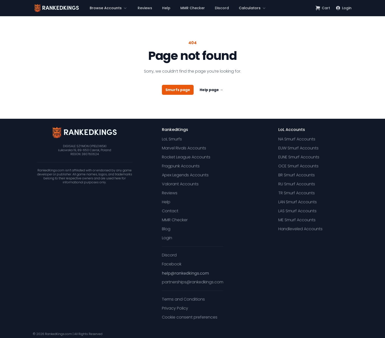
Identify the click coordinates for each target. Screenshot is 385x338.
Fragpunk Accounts (181, 166)
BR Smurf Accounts (296, 175)
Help (166, 7)
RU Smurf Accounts (296, 184)
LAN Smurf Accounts (297, 202)
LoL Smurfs (172, 139)
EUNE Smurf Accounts (298, 157)
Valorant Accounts (180, 184)
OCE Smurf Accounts (298, 166)
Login (167, 238)
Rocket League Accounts (186, 157)
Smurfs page (177, 89)
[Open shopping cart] (323, 7)
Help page (211, 89)
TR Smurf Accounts (296, 193)
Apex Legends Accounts (185, 175)
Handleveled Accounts (300, 229)
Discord (222, 7)
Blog (166, 229)
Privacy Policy (175, 308)
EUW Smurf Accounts (298, 148)
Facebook (171, 264)
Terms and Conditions (183, 299)
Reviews (145, 7)
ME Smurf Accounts (297, 220)
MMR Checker (192, 7)
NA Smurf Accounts (296, 139)
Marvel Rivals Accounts (184, 148)
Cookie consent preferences (189, 317)
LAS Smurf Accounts (297, 211)
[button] (109, 7)
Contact (170, 211)
